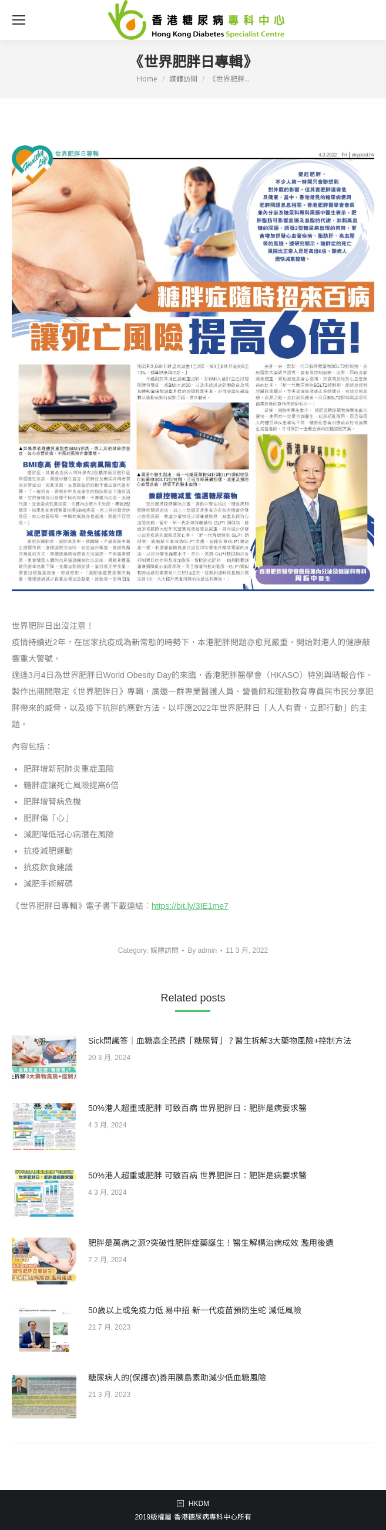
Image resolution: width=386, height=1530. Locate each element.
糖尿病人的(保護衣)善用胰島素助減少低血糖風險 (177, 1377)
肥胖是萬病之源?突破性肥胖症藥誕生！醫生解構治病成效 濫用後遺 (211, 1243)
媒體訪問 (164, 950)
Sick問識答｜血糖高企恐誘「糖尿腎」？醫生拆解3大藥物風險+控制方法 (219, 1040)
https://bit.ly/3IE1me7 (190, 906)
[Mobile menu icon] (19, 20)
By (202, 950)
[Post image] (44, 1058)
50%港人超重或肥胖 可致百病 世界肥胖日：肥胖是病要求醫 (197, 1108)
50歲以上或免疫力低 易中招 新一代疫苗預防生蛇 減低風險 (194, 1310)
